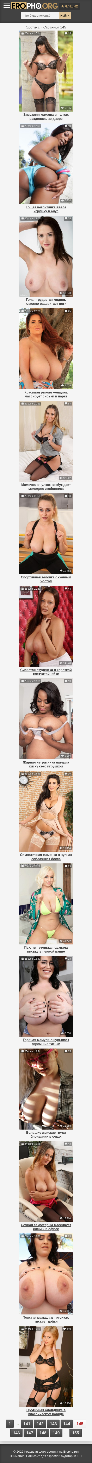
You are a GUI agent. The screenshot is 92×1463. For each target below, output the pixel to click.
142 (40, 1423)
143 (53, 1423)
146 (16, 1433)
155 (75, 1433)
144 (66, 1423)
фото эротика (48, 1451)
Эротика (32, 27)
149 (56, 1433)
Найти (64, 15)
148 (42, 1433)
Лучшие (69, 6)
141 (26, 1423)
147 (29, 1433)
